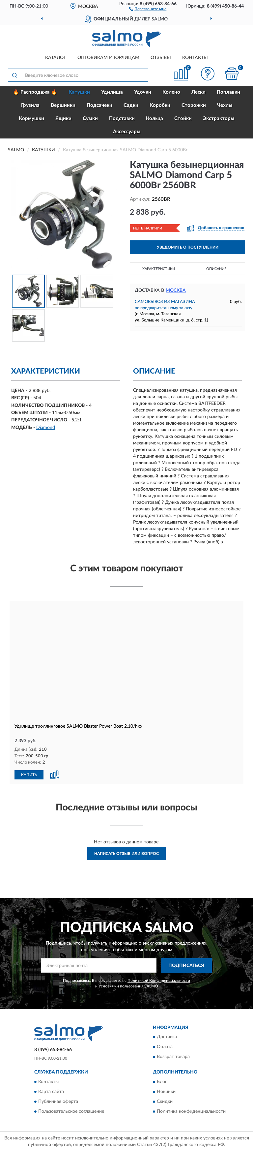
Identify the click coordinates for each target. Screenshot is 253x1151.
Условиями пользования (120, 986)
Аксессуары (126, 131)
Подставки (122, 118)
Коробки (160, 105)
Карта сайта (51, 1091)
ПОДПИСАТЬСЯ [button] (186, 965)
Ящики (63, 118)
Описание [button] (216, 269)
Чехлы (224, 105)
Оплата (165, 1047)
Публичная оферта (58, 1101)
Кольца (154, 118)
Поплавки (228, 92)
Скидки (165, 1101)
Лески (198, 92)
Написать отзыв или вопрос (126, 853)
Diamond (45, 427)
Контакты (195, 57)
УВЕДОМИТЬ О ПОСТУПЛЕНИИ (187, 247)
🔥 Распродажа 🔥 (35, 92)
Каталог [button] (55, 57)
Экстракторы (218, 118)
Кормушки (31, 118)
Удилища (112, 92)
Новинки (166, 1091)
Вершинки (63, 105)
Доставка (167, 1037)
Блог (162, 1081)
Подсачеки (99, 105)
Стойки (183, 118)
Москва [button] (176, 290)
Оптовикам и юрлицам (108, 57)
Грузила (30, 105)
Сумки (90, 118)
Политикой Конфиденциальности (158, 980)
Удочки (142, 92)
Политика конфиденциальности (191, 1111)
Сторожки (194, 105)
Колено (171, 92)
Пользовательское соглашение (71, 1111)
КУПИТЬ (29, 774)
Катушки (79, 92)
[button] (147, 9)
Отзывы (161, 57)
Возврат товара (173, 1056)
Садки (131, 105)
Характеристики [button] (158, 269)
